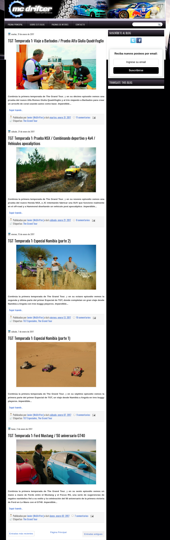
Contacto (80, 24)
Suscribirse (136, 70)
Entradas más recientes (21, 533)
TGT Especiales (30, 321)
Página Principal (15, 24)
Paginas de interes (60, 24)
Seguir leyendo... (16, 110)
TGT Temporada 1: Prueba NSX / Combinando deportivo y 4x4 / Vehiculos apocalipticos (51, 140)
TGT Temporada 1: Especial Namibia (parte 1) (39, 338)
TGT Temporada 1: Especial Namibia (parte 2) (39, 240)
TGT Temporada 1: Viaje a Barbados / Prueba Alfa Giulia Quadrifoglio (56, 40)
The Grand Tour (30, 120)
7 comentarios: (82, 516)
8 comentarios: (83, 220)
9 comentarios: (83, 415)
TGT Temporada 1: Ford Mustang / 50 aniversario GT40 (46, 435)
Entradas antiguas (93, 534)
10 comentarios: (83, 317)
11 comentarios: (83, 117)
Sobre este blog (37, 24)
